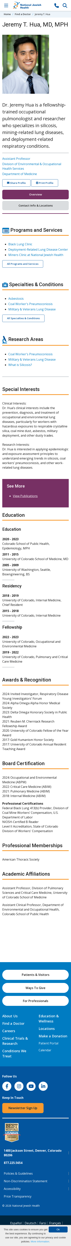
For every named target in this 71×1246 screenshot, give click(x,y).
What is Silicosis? (20, 365)
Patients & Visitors (35, 975)
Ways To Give (35, 988)
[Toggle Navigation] (6, 5)
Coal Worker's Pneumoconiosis (30, 304)
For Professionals (35, 1001)
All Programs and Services (22, 264)
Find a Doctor (23, 14)
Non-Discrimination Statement (25, 1181)
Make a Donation (53, 1036)
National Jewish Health (26, 1205)
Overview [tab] (35, 194)
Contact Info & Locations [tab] (36, 205)
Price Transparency (17, 1196)
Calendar (45, 1050)
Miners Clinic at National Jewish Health (35, 255)
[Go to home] (31, 5)
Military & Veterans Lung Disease (32, 309)
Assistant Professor (16, 159)
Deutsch (30, 1223)
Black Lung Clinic (20, 244)
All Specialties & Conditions (23, 318)
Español (16, 1223)
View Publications (25, 496)
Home (7, 14)
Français (55, 1223)
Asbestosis (16, 298)
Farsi (42, 1223)
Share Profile (16, 183)
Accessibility (12, 1189)
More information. (40, 1241)
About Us (10, 1016)
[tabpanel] (35, 574)
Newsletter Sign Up (23, 1108)
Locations (47, 1028)
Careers (8, 1031)
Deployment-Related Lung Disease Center (38, 249)
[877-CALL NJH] (56, 5)
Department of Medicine (19, 174)
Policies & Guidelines (18, 1173)
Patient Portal (48, 1043)
